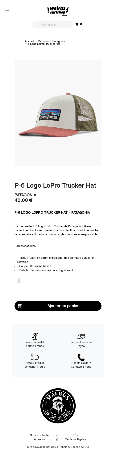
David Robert (59, 447)
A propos (40, 439)
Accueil (29, 41)
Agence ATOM (80, 447)
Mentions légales (75, 439)
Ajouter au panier (47, 306)
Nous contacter (40, 435)
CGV (75, 435)
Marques (43, 41)
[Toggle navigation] (7, 9)
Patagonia (58, 41)
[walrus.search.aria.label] (52, 24)
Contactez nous (81, 366)
